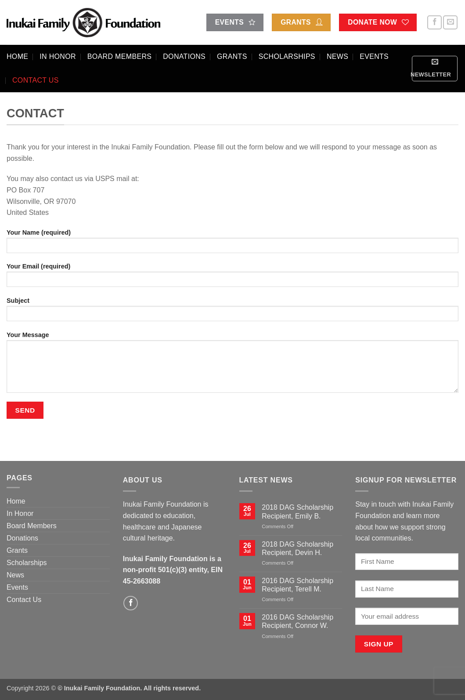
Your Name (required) (232, 244)
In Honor (58, 56)
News (337, 56)
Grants (232, 56)
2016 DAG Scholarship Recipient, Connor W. (297, 621)
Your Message (232, 365)
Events (374, 56)
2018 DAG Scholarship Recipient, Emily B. (297, 511)
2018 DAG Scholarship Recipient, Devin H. (297, 548)
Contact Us (35, 80)
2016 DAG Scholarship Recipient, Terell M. (297, 585)
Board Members (119, 56)
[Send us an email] (450, 22)
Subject (232, 312)
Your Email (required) (232, 278)
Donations (184, 56)
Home (17, 56)
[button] (435, 68)
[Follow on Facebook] (434, 22)
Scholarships (287, 56)
